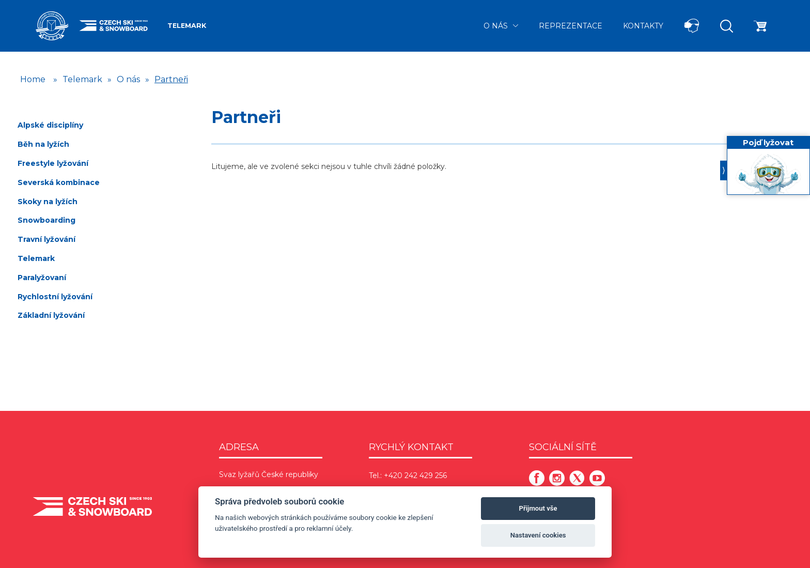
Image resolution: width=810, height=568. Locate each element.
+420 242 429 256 (415, 475)
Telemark (186, 25)
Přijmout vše (538, 508)
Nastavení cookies (538, 535)
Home (32, 79)
